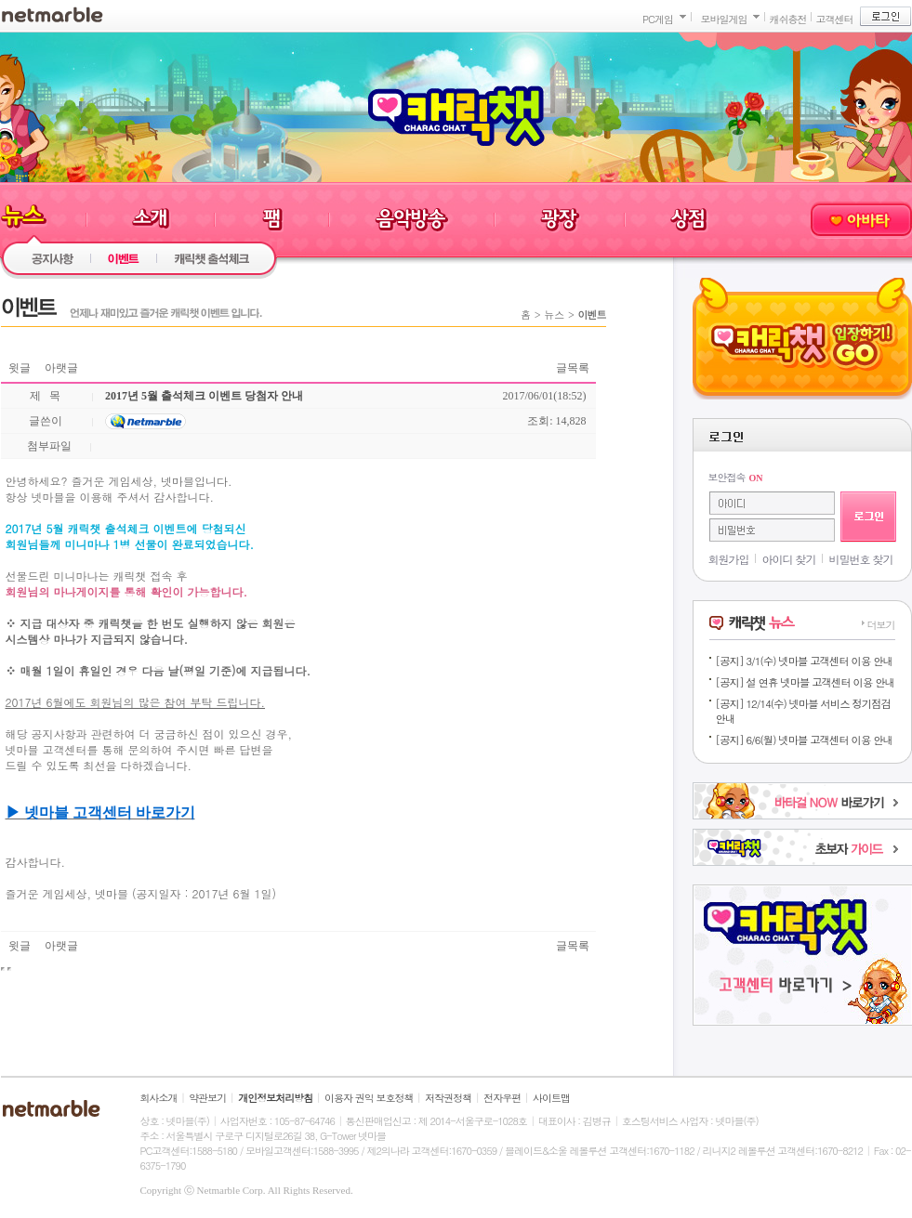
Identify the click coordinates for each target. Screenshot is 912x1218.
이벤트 (592, 314)
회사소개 (159, 1098)
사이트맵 (551, 1098)
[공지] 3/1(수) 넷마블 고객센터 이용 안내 (804, 660)
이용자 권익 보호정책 (368, 1098)
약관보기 (207, 1098)
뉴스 (554, 314)
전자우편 (502, 1098)
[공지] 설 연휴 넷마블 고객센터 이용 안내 (805, 681)
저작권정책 (448, 1098)
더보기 (881, 625)
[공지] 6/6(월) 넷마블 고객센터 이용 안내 (804, 739)
